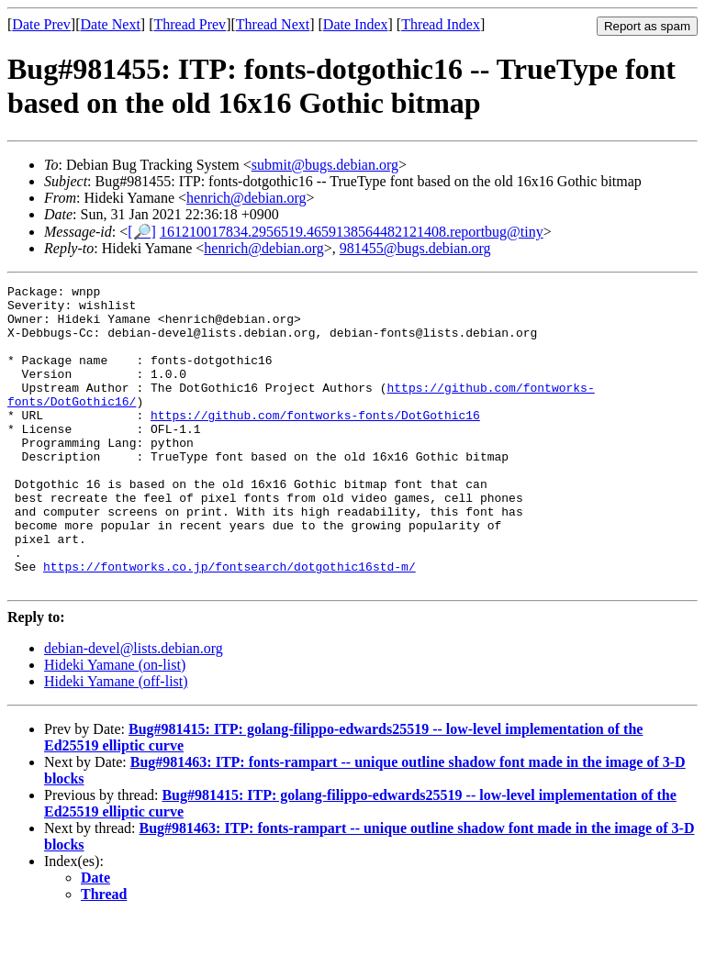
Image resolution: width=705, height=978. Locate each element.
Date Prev (41, 24)
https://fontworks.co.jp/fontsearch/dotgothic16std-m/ (229, 624)
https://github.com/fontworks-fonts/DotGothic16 (315, 442)
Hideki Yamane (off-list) (116, 742)
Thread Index (440, 24)
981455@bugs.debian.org (415, 248)
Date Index (355, 24)
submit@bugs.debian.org (325, 164)
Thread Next (272, 24)
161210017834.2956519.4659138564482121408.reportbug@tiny (351, 231)
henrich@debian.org (246, 198)
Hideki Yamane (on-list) (114, 725)
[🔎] (142, 231)
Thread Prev (189, 24)
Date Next (110, 24)
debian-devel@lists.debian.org (133, 709)
